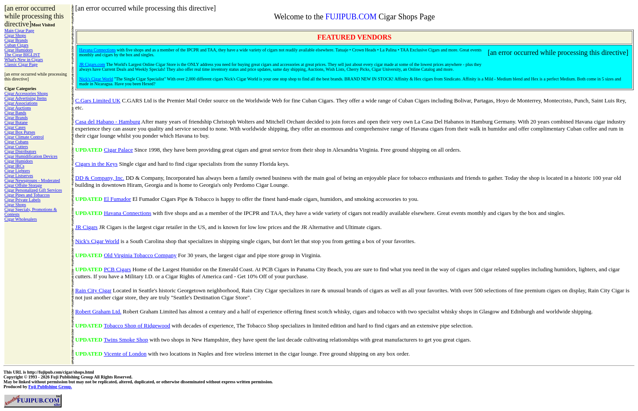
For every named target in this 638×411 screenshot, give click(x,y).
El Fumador (117, 199)
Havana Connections (97, 49)
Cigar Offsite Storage (23, 185)
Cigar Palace (118, 149)
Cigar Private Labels (22, 199)
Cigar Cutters (16, 146)
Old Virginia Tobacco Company (140, 255)
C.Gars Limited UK (97, 100)
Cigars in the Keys (96, 163)
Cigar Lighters (17, 170)
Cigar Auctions (17, 107)
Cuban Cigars (16, 45)
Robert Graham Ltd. (98, 311)
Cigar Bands (15, 112)
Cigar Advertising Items (25, 98)
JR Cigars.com (92, 64)
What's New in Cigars (23, 59)
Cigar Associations (20, 103)
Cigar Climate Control (24, 137)
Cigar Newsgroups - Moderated (32, 180)
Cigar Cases (15, 127)
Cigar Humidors (18, 49)
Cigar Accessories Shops (26, 93)
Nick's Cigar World (96, 78)
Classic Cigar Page (21, 64)
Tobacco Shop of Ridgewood (137, 325)
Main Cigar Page (19, 30)
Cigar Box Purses (19, 132)
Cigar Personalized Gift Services (33, 190)
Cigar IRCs (14, 166)
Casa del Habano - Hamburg (107, 121)
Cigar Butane (16, 122)
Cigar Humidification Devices (31, 156)
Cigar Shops (15, 35)
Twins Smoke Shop (126, 339)
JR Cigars (86, 227)
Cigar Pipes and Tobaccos (27, 195)
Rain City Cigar (93, 290)
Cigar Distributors (20, 151)
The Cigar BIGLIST (22, 54)
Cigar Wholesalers (20, 219)
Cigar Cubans (16, 141)
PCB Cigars (117, 269)
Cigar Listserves (18, 175)
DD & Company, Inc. (99, 178)
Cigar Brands (16, 40)
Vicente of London (125, 353)
